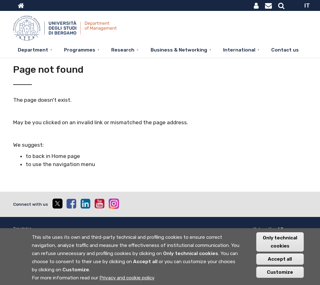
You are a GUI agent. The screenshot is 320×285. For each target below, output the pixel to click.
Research (122, 50)
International (239, 50)
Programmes (79, 50)
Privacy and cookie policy (126, 280)
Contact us (285, 50)
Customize (280, 274)
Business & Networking (179, 50)
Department (33, 50)
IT (307, 5)
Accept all (280, 261)
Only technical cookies (280, 244)
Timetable (22, 228)
